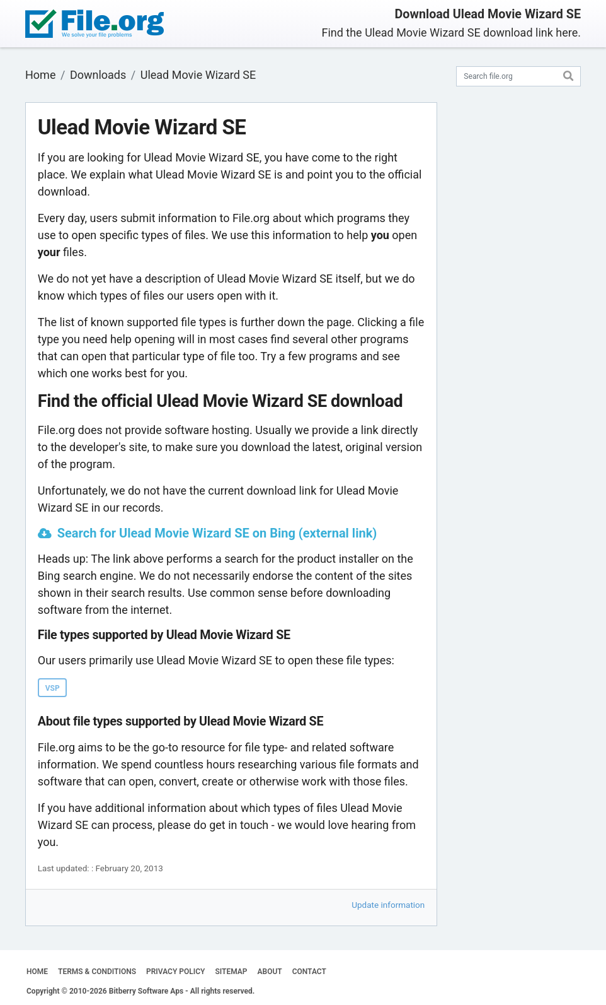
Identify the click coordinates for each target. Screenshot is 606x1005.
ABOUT (270, 971)
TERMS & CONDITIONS (97, 971)
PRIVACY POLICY (175, 971)
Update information (388, 905)
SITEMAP (231, 971)
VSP (52, 688)
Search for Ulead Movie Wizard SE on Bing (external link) (217, 533)
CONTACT (309, 971)
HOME (37, 971)
